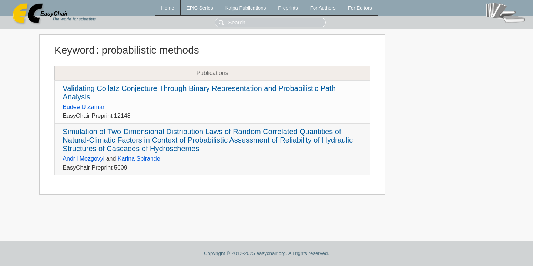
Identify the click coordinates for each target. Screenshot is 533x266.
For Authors (323, 8)
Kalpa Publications (245, 8)
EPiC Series (200, 8)
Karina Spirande (139, 159)
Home (167, 8)
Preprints (288, 8)
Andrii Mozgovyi (83, 159)
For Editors (360, 8)
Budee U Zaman (84, 107)
